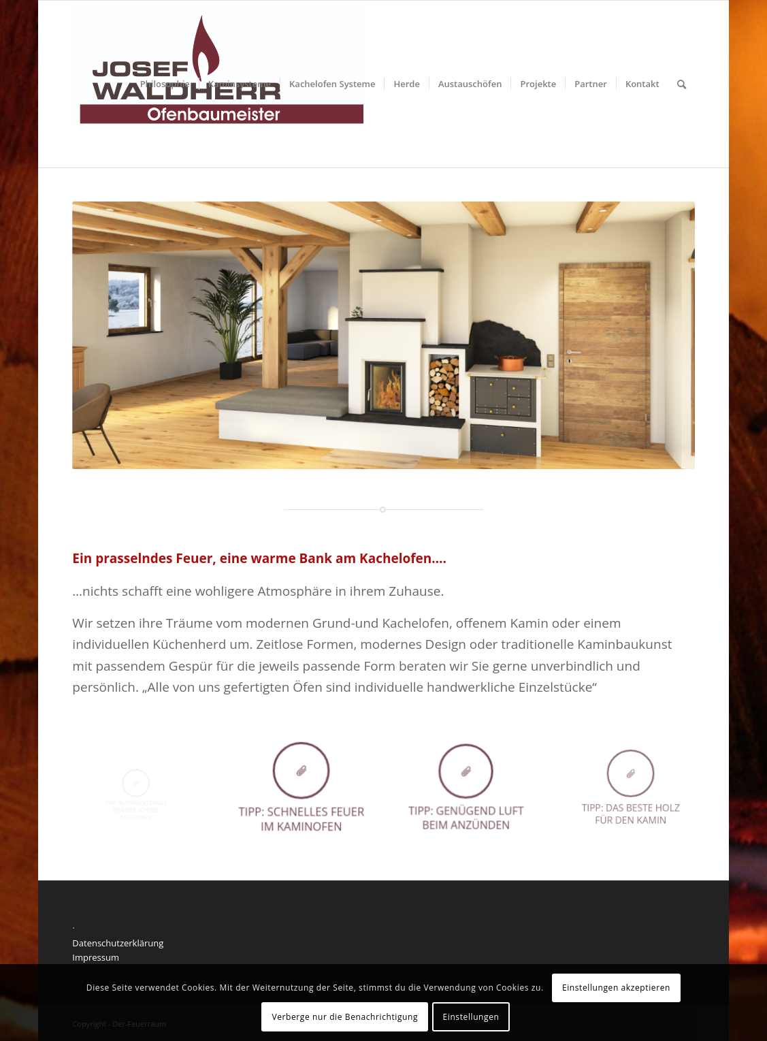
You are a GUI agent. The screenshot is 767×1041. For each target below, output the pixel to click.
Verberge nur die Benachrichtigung (345, 1017)
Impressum (95, 957)
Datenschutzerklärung (117, 943)
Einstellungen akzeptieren (616, 987)
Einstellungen (471, 1017)
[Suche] (681, 84)
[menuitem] (165, 84)
